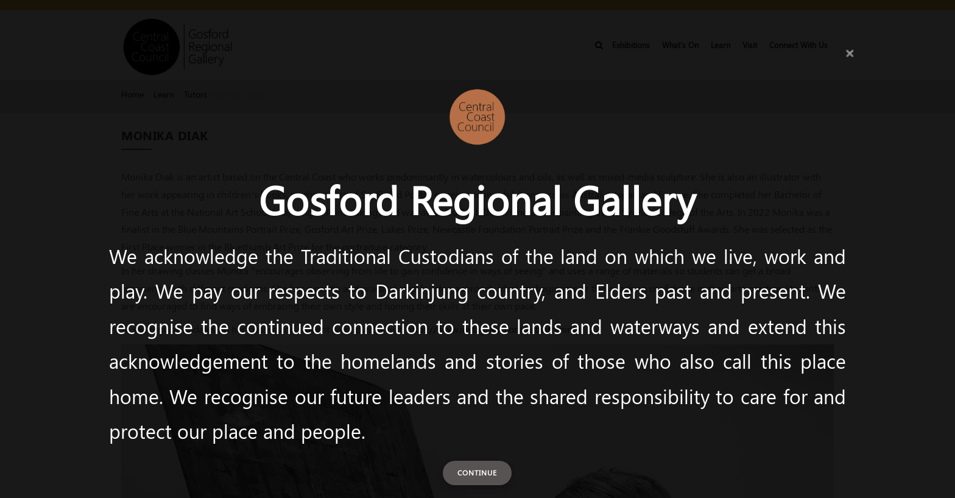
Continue (477, 472)
